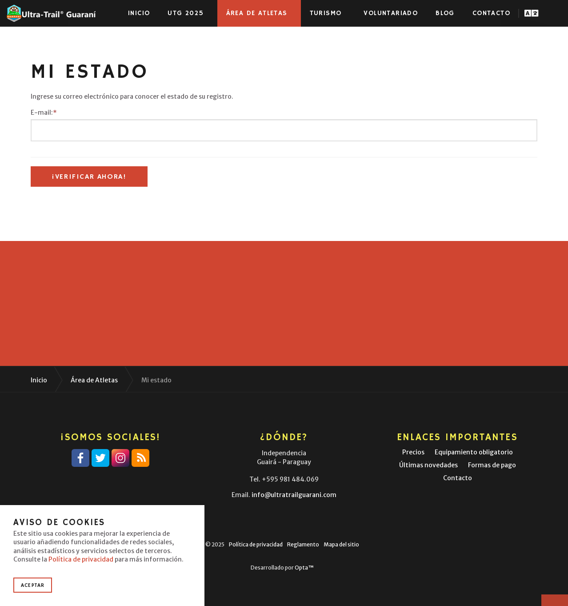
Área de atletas (257, 13)
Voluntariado (391, 13)
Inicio (139, 13)
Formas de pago (492, 465)
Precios (413, 452)
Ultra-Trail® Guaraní (51, 13)
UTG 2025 (186, 13)
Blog (445, 13)
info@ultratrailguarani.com (294, 495)
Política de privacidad (256, 544)
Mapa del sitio (341, 544)
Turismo (326, 13)
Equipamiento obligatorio (474, 452)
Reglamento (303, 544)
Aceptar (32, 585)
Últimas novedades (428, 465)
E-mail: (44, 112)
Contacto (491, 13)
